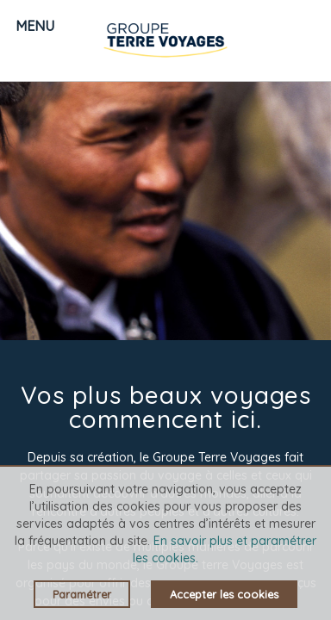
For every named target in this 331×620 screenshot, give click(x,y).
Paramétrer (82, 594)
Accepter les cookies (224, 594)
